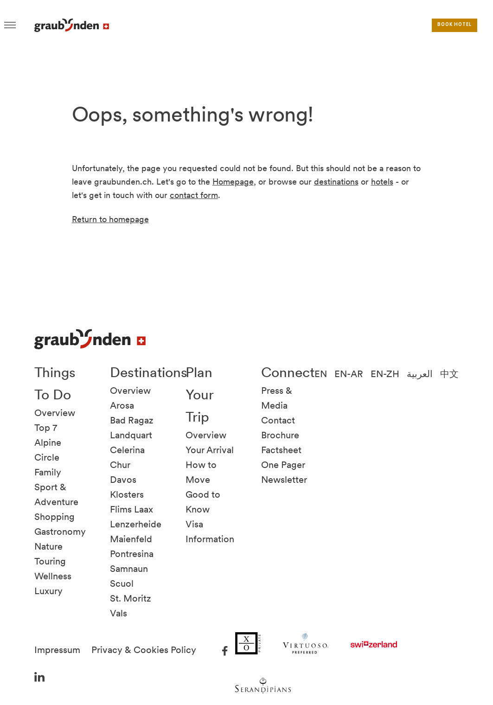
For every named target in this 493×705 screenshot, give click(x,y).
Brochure (280, 435)
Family (47, 472)
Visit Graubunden (71, 25)
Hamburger (10, 25)
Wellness (52, 576)
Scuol (122, 583)
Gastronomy (60, 532)
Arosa (122, 405)
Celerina (127, 450)
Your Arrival (210, 450)
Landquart (131, 435)
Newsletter (284, 480)
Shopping (54, 517)
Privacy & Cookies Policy (143, 650)
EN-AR (348, 374)
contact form (194, 195)
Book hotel (454, 24)
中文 (449, 374)
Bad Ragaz (132, 420)
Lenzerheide (135, 524)
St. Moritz (130, 598)
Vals (118, 613)
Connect (287, 372)
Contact (278, 420)
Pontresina (132, 554)
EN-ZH (385, 374)
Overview (54, 413)
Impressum (57, 650)
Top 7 (45, 428)
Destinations (148, 372)
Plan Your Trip (199, 394)
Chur (120, 465)
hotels (382, 181)
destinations (336, 181)
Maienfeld (131, 539)
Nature (48, 546)
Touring (50, 561)
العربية (420, 374)
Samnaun (129, 569)
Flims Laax (131, 509)
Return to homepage (110, 219)
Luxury (48, 591)
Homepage (233, 181)
